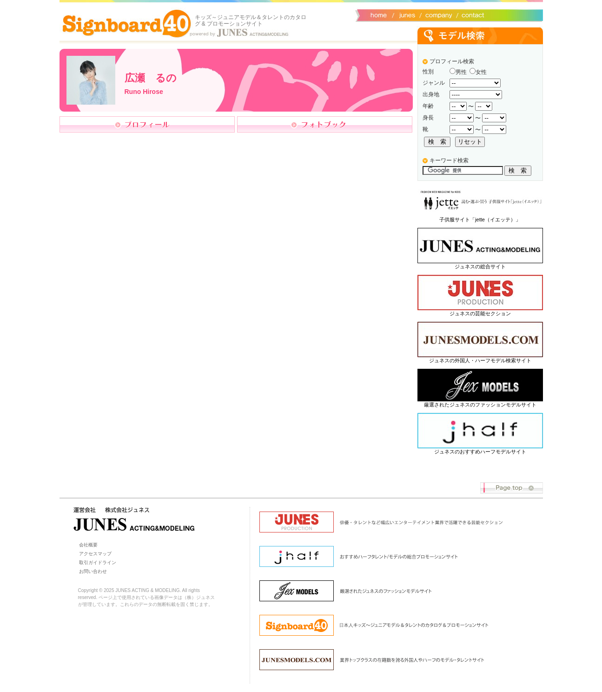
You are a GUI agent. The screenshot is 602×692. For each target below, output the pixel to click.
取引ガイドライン (97, 562)
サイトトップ (378, 14)
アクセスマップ (95, 553)
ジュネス (405, 14)
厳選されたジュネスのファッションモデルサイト (480, 404)
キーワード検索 (449, 160)
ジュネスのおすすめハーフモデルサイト (480, 451)
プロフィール (147, 124)
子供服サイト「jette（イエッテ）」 (480, 219)
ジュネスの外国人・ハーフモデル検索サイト (480, 360)
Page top (511, 488)
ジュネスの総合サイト (480, 266)
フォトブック (324, 124)
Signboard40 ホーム (127, 23)
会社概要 (437, 14)
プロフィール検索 (452, 61)
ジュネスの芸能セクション (480, 313)
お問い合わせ (471, 14)
